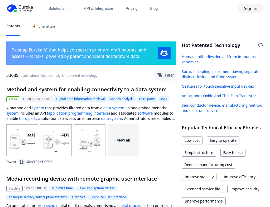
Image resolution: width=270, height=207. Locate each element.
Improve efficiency (239, 176)
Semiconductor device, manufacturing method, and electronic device (222, 108)
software (145, 113)
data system (113, 107)
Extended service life (202, 188)
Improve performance (204, 201)
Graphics (78, 197)
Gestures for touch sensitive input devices (218, 86)
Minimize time (62, 188)
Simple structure (199, 152)
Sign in (250, 8)
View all (123, 140)
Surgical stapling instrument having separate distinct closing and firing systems (220, 74)
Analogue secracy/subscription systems (37, 197)
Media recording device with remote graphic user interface (81, 178)
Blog (154, 8)
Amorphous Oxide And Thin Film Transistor (219, 95)
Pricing (132, 8)
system (38, 107)
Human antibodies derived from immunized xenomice (219, 59)
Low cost (192, 140)
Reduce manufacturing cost (208, 164)
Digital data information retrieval (80, 99)
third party (28, 118)
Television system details (96, 188)
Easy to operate (223, 140)
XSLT (163, 99)
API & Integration (98, 8)
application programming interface (78, 113)
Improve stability (199, 176)
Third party (147, 99)
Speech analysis (121, 99)
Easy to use (233, 152)
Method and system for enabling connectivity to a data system (86, 89)
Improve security (244, 188)
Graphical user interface (108, 197)
